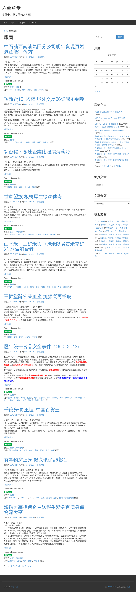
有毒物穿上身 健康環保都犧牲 (35, 459)
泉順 (43, 287)
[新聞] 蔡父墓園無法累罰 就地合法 (108, 112)
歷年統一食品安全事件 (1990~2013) (41, 346)
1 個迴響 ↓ (41, 57)
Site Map (32, 22)
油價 (35, 89)
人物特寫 (11, 234)
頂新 (39, 142)
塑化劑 (16, 397)
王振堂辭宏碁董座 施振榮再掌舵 (37, 296)
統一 (6, 400)
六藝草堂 (11, 8)
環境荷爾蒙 (69, 498)
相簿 (12, 22)
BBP (10, 498)
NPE (31, 498)
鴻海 (34, 187)
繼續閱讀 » (8, 76)
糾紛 (54, 287)
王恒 (47, 450)
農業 (59, 287)
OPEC (10, 89)
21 (26, 566)
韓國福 (36, 561)
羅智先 (12, 400)
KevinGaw (99, 231)
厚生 (19, 234)
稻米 (48, 287)
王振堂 (35, 337)
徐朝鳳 (31, 234)
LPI (9, 450)
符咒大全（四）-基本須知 (118, 221)
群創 (21, 187)
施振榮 (27, 337)
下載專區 (21, 22)
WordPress (112, 587)
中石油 (17, 89)
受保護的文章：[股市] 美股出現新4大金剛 (111, 160)
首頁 (5, 22)
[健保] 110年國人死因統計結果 (107, 127)
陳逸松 (53, 234)
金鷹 (53, 450)
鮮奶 (37, 400)
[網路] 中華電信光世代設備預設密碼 (109, 130)
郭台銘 (27, 187)
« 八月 (97, 91)
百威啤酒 (78, 397)
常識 (23, 397)
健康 (10, 397)
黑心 (42, 400)
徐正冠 (38, 234)
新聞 (17, 87)
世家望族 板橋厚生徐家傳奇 (33, 196)
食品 (24, 400)
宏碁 (10, 337)
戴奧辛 (42, 397)
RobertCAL (99, 228)
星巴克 (55, 397)
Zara (37, 498)
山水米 (25, 287)
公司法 (16, 142)
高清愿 (30, 400)
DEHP (15, 498)
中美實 (15, 450)
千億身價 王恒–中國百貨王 (32, 409)
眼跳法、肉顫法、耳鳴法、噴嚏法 (115, 224)
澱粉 (61, 397)
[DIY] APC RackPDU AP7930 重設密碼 (110, 118)
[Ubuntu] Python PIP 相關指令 (106, 124)
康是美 (29, 397)
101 (9, 142)
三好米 (11, 287)
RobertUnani (100, 221)
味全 (22, 142)
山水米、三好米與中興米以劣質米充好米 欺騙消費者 (44, 246)
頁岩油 (41, 89)
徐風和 (46, 234)
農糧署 (66, 287)
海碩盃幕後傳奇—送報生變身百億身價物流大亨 (44, 509)
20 (23, 566)
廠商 (24, 89)
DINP (22, 498)
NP (27, 498)
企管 (31, 450)
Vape (96, 224)
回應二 (129, 587)
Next (29, 566)
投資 (12, 87)
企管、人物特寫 (16, 232)
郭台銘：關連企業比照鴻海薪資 (37, 151)
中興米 (18, 287)
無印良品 (68, 397)
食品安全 (46, 142)
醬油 (18, 400)
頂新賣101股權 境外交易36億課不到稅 (44, 99)
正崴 (42, 450)
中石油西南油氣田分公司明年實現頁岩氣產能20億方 (44, 49)
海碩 (30, 561)
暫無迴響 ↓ (41, 104)
